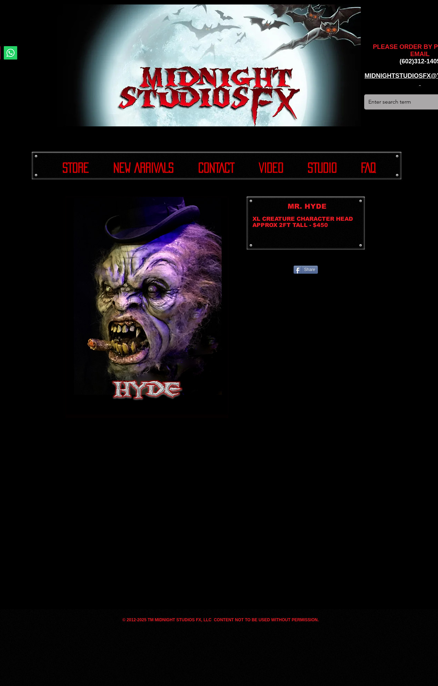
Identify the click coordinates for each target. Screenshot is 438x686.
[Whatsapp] (10, 53)
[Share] (305, 270)
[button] (147, 307)
